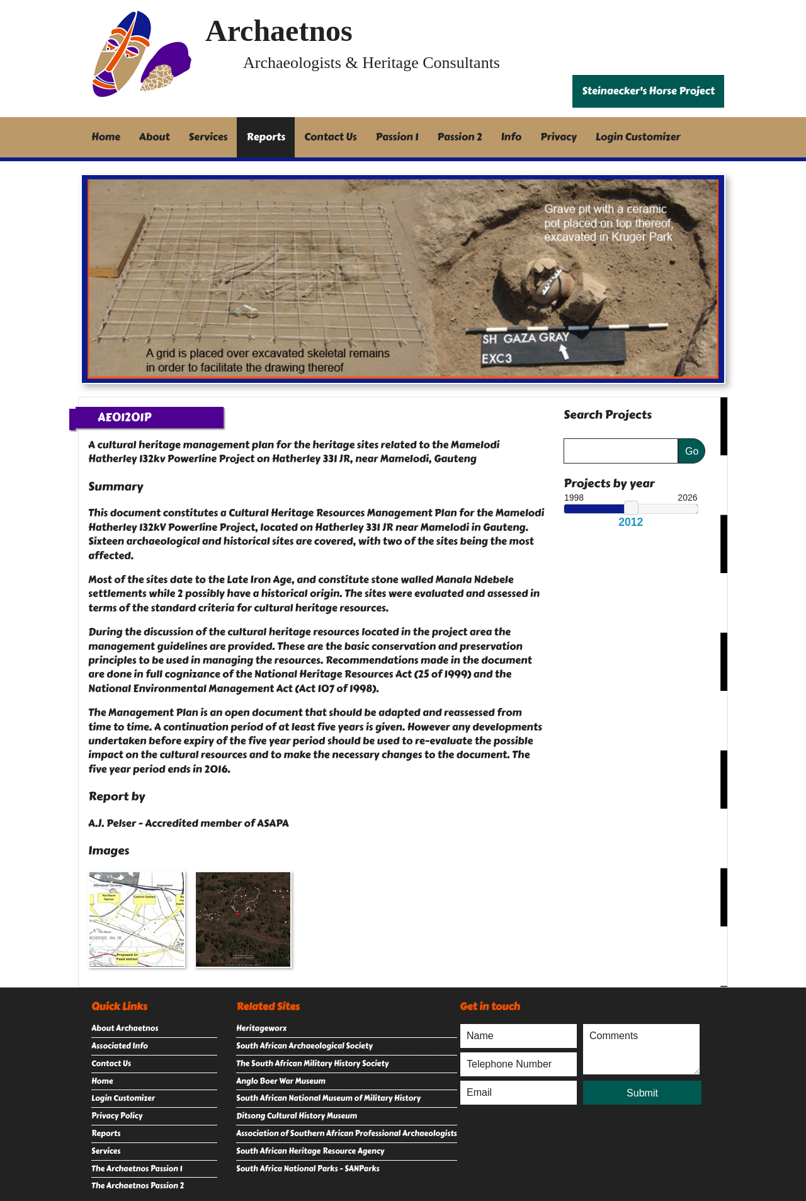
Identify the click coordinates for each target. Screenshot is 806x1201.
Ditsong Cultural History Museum (296, 1116)
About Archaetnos (124, 1028)
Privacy (558, 137)
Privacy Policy (116, 1116)
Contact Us (330, 137)
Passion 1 (397, 137)
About (154, 137)
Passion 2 (459, 137)
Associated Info (119, 1046)
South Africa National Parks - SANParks (308, 1169)
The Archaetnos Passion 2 (137, 1186)
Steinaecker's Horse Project (648, 91)
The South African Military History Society (312, 1063)
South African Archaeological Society (304, 1046)
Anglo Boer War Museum (281, 1081)
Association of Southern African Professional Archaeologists (346, 1133)
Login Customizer (638, 137)
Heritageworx (261, 1028)
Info (511, 137)
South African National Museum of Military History (328, 1098)
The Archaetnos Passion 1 (136, 1169)
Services (208, 137)
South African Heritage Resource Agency (310, 1151)
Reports (265, 137)
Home (105, 137)
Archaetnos (279, 30)
